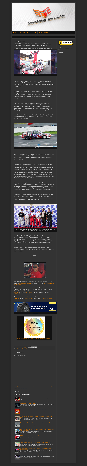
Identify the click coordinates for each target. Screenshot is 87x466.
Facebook (17, 298)
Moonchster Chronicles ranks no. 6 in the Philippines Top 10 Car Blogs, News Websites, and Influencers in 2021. (34, 338)
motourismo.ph (29, 292)
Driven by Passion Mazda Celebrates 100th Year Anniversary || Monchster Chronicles (35, 422)
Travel (40, 32)
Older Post (52, 386)
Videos (41, 37)
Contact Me (33, 37)
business (46, 32)
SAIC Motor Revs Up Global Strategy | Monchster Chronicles (31, 435)
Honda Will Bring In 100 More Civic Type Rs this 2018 (29, 403)
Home (14, 37)
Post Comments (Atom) (23, 388)
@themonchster (29, 298)
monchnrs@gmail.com (30, 296)
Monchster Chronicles (46, 298)
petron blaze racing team (24, 348)
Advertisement (35, 313)
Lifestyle (15, 32)
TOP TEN (46, 283)
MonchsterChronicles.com (25, 283)
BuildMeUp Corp (19, 293)
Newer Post (16, 386)
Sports (29, 32)
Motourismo (48, 37)
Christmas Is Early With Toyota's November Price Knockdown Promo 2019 (33, 409)
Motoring (22, 32)
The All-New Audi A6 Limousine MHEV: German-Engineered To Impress (33, 455)
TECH (34, 32)
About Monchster (23, 37)
